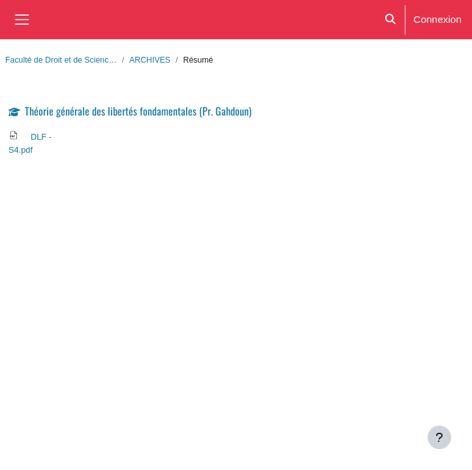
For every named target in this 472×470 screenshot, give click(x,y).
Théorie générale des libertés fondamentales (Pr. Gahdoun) (138, 111)
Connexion (437, 19)
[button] (390, 19)
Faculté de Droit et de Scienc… (61, 59)
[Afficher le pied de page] (439, 437)
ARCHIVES (149, 59)
